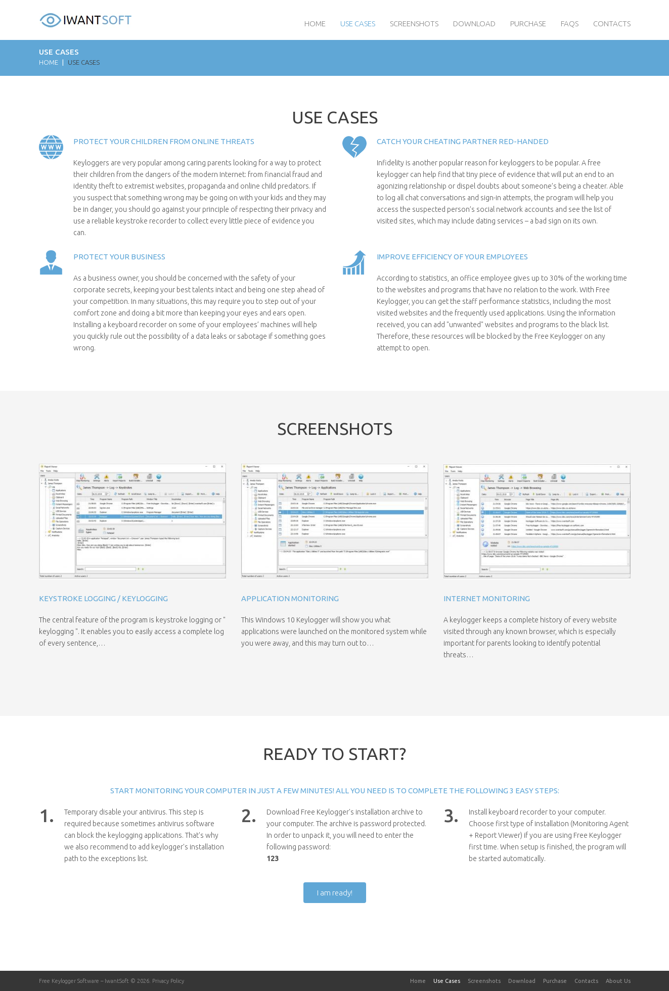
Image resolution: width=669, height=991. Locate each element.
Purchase (528, 23)
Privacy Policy (168, 981)
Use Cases (357, 23)
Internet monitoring (486, 598)
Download (474, 23)
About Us (618, 981)
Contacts (612, 23)
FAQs (569, 23)
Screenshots (414, 23)
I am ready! (334, 892)
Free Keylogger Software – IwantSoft (84, 981)
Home (315, 23)
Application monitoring (290, 598)
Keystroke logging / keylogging (103, 598)
